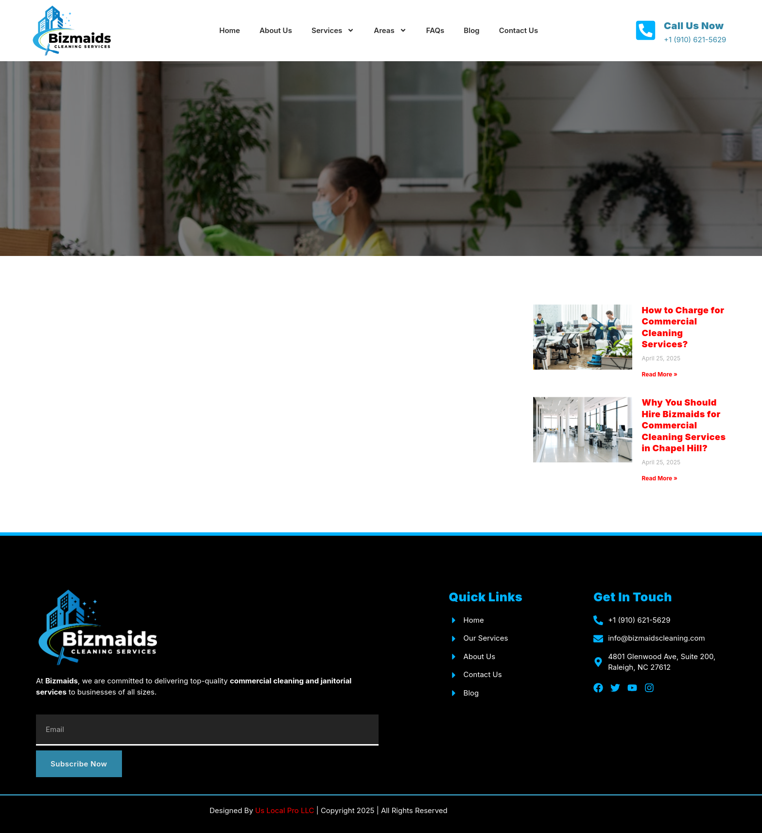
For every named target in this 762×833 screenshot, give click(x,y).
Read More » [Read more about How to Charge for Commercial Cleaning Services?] (659, 374)
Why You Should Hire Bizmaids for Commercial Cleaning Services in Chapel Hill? (684, 425)
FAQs (435, 30)
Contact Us (518, 30)
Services (333, 30)
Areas (390, 30)
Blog (471, 30)
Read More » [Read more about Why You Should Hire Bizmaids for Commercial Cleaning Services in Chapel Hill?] (659, 478)
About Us (276, 30)
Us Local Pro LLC (284, 810)
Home (229, 30)
